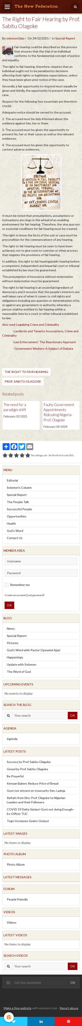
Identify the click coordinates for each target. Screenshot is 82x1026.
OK (9, 605)
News (11, 628)
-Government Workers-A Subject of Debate (43, 348)
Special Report (65, 38)
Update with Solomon (21, 664)
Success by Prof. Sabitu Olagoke (29, 762)
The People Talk (18, 502)
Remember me (17, 585)
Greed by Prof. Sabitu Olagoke (27, 769)
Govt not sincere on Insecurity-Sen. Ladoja (36, 790)
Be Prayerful (15, 776)
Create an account (15, 595)
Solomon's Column (19, 487)
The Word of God (19, 671)
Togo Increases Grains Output (28, 821)
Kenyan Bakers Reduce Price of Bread (32, 783)
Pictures (12, 643)
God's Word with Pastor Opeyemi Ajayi (33, 650)
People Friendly (17, 899)
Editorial (12, 480)
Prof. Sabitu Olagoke (23, 381)
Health (11, 523)
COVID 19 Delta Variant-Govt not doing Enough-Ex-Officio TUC (40, 811)
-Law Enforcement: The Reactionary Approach (44, 342)
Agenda (12, 739)
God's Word (15, 531)
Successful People (19, 509)
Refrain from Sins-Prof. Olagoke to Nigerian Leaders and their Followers (36, 800)
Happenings (15, 657)
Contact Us (15, 538)
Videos (11, 922)
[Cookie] (9, 1017)
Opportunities (16, 516)
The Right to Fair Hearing (26, 372)
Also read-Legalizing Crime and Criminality (30, 324)
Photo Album (16, 864)
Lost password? (35, 595)
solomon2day (15, 38)
